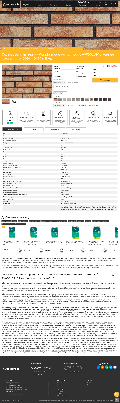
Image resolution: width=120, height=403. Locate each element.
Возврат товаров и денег (94, 385)
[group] (26, 117)
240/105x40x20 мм (70, 105)
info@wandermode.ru (74, 372)
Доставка (89, 383)
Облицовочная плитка (13, 383)
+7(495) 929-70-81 (9, 120)
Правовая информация (93, 387)
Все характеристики (58, 79)
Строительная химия (13, 392)
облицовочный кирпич (104, 350)
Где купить (82, 5)
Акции (59, 383)
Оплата (68, 5)
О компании (37, 5)
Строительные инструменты (15, 394)
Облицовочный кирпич (13, 385)
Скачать (59, 393)
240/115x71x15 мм (82, 105)
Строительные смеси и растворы (16, 389)
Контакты (98, 5)
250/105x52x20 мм (93, 105)
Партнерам (53, 5)
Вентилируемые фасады (14, 387)
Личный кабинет (62, 395)
